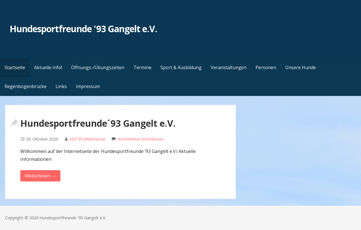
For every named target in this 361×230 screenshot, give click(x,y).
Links (61, 86)
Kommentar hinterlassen (141, 139)
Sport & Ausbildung (181, 67)
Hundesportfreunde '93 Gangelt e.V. (83, 29)
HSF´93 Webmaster (87, 139)
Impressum (88, 86)
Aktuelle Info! (48, 67)
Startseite (15, 67)
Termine (142, 67)
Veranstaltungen (228, 67)
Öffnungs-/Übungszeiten (97, 67)
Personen (266, 67)
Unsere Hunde (300, 67)
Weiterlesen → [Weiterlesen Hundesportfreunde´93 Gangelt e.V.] (40, 176)
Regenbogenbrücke (26, 86)
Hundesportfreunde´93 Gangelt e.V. (98, 123)
